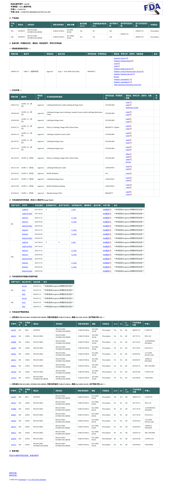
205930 (13, 372)
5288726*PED (27, 214)
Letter (117, 63)
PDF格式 (107, 209)
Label (117, 66)
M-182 (24, 286)
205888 (13, 342)
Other (129, 154)
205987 (13, 354)
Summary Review (121, 58)
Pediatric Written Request (124, 61)
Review (116, 77)
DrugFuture (22, 480)
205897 (13, 348)
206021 (13, 366)
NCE (23, 290)
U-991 (73, 209)
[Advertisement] (73, 464)
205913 (13, 360)
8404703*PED (27, 226)
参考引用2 (13, 475)
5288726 (25, 209)
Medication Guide (132, 108)
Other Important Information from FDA (127, 85)
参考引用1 (13, 473)
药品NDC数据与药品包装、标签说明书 (24, 455)
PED (23, 294)
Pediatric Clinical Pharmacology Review (129, 71)
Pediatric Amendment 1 (123, 79)
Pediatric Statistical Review (124, 74)
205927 (13, 336)
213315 (13, 378)
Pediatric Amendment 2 (123, 82)
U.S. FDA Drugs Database (37, 480)
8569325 (25, 230)
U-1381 (74, 218)
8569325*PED (27, 238)
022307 (13, 330)
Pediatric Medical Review (124, 69)
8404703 (25, 218)
